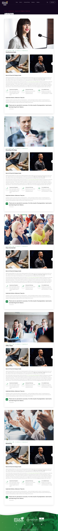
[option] (17, 64)
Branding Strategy (11, 150)
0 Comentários (24, 50)
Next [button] (52, 63)
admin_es (18, 50)
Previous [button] (5, 63)
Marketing (9, 443)
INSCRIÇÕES (52, 2)
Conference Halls (11, 52)
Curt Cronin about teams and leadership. (33, 81)
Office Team (9, 345)
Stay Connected (10, 248)
